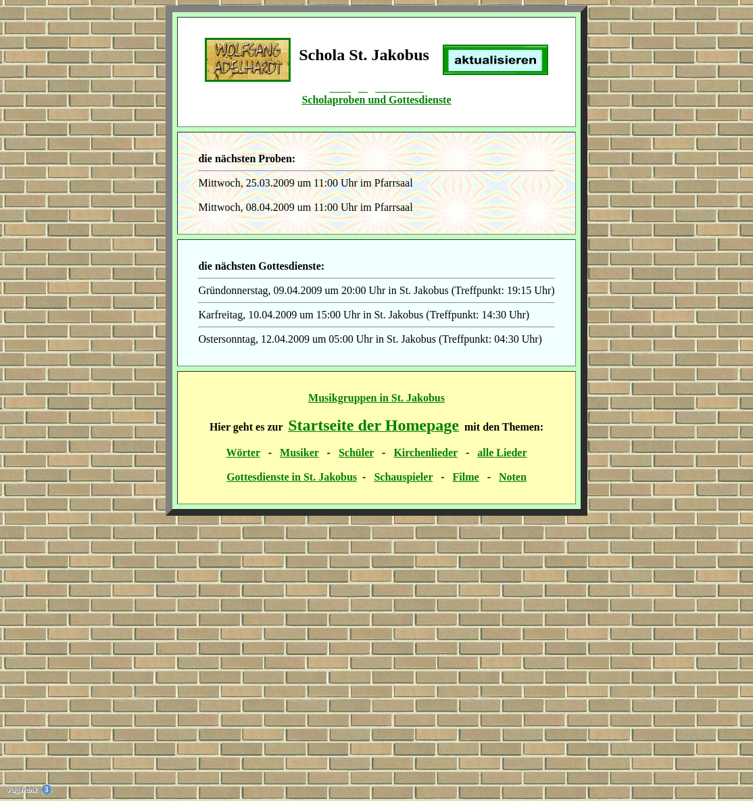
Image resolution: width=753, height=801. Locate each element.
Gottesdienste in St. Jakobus (291, 477)
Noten (513, 477)
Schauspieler (403, 477)
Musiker (299, 452)
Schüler (356, 452)
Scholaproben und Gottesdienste (376, 99)
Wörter (243, 452)
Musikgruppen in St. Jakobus (376, 398)
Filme (466, 477)
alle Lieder (502, 452)
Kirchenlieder (425, 452)
